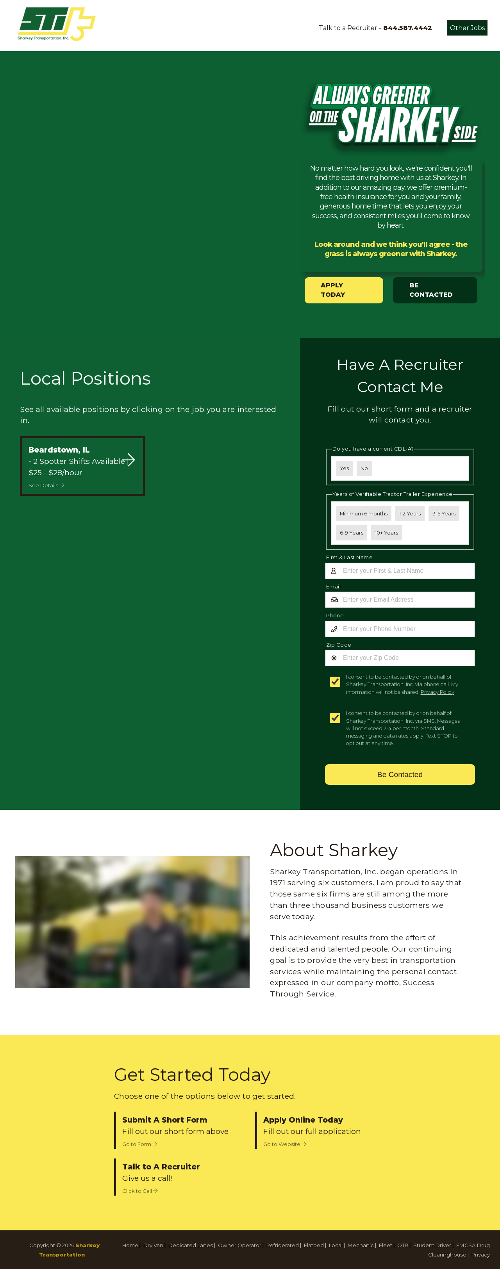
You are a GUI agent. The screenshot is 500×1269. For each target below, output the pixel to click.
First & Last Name (349, 557)
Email (333, 586)
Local (336, 1245)
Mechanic (361, 1245)
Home (130, 1245)
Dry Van (153, 1245)
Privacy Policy (437, 692)
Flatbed (314, 1245)
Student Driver (432, 1245)
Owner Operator (239, 1245)
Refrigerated (282, 1245)
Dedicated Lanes (190, 1245)
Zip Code (339, 645)
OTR (402, 1245)
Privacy (480, 1254)
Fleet (385, 1245)
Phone (335, 615)
